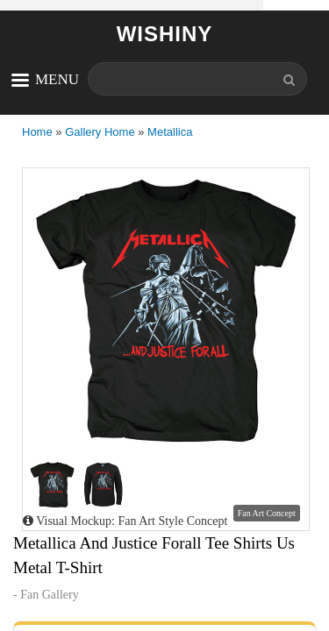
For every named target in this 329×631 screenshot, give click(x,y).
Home (37, 131)
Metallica (169, 131)
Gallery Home (99, 131)
